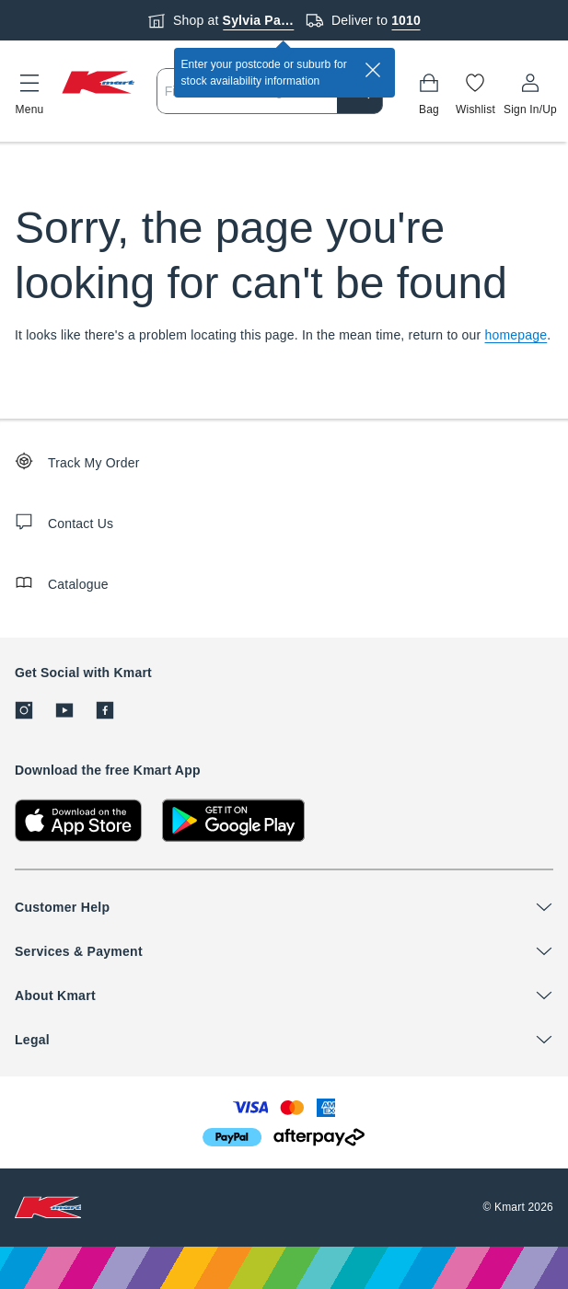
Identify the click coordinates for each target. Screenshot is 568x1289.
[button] (29, 91)
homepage (516, 335)
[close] (373, 70)
